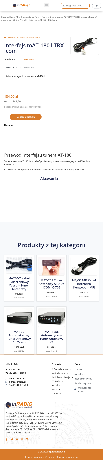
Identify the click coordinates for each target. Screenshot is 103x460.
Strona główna (8, 17)
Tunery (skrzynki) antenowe (48, 17)
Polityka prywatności (67, 457)
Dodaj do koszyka (26, 116)
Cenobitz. (50, 457)
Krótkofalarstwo (25, 17)
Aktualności (57, 385)
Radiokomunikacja (62, 377)
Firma (56, 389)
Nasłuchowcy (60, 373)
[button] (46, 5)
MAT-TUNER (29, 59)
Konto (56, 393)
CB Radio (58, 381)
